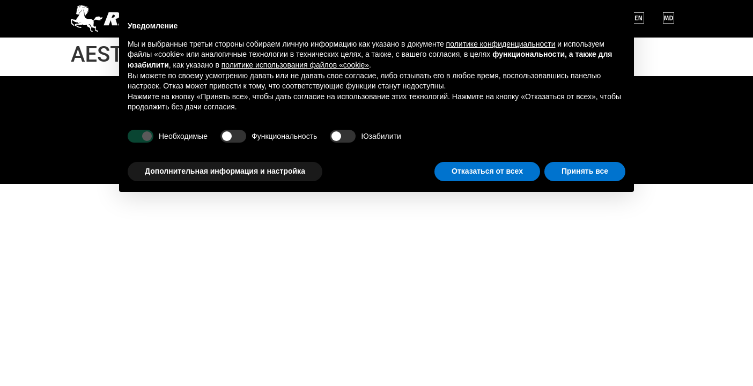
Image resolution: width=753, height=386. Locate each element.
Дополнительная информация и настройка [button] (225, 171)
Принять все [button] (585, 171)
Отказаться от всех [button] (487, 171)
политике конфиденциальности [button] (501, 44)
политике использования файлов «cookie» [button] (295, 65)
